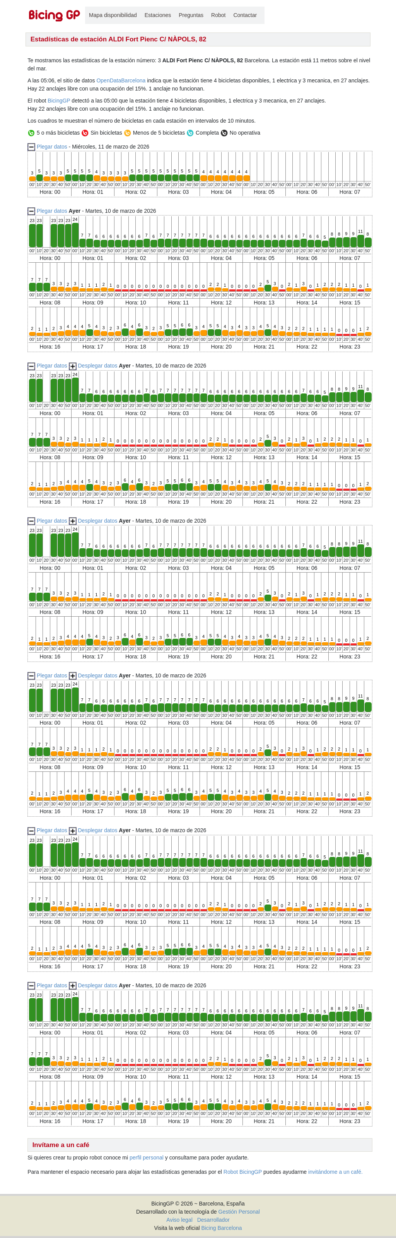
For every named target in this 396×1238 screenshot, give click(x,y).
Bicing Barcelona (221, 1228)
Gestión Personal (239, 1212)
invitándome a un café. (335, 1172)
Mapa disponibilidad (113, 15)
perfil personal (147, 1157)
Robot (218, 15)
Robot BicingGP (243, 1172)
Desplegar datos (97, 366)
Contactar (245, 15)
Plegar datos (52, 147)
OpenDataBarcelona (120, 80)
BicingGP (59, 100)
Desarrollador (213, 1220)
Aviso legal (179, 1220)
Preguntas (191, 15)
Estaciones (158, 15)
